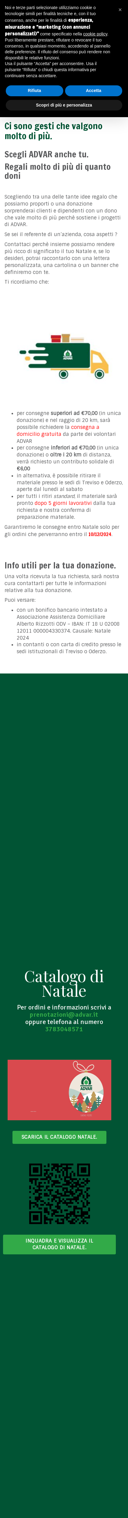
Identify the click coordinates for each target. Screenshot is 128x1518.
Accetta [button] (93, 90)
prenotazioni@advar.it (64, 1014)
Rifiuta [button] (34, 90)
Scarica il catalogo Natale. (59, 1137)
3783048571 (64, 1029)
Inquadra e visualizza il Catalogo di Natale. (59, 1244)
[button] (120, 10)
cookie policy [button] (95, 33)
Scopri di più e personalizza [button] (64, 105)
